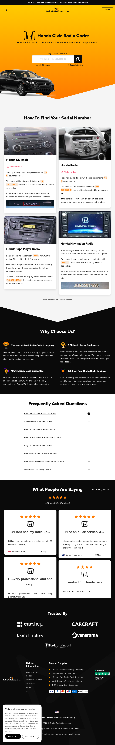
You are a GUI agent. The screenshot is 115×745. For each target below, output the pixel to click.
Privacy (49, 717)
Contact (107, 9)
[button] (5, 9)
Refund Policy (70, 717)
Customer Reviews (34, 679)
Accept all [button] (13, 736)
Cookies (58, 717)
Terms (41, 717)
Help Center (31, 691)
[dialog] (22, 723)
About (29, 687)
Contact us (31, 683)
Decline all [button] (30, 736)
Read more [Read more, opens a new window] (9, 731)
